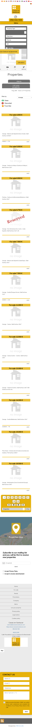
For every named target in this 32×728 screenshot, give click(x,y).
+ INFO (27, 141)
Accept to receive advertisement (14, 574)
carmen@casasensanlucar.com (16, 625)
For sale (16, 590)
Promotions (16, 597)
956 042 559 (16, 629)
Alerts (19, 81)
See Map (10, 48)
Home (16, 586)
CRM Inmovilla (20, 726)
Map (2, 650)
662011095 (16, 632)
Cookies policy (16, 618)
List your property (16, 86)
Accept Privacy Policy (11, 571)
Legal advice (16, 615)
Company (16, 600)
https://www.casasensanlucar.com (16, 627)
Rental (16, 593)
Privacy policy (16, 611)
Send (16, 566)
